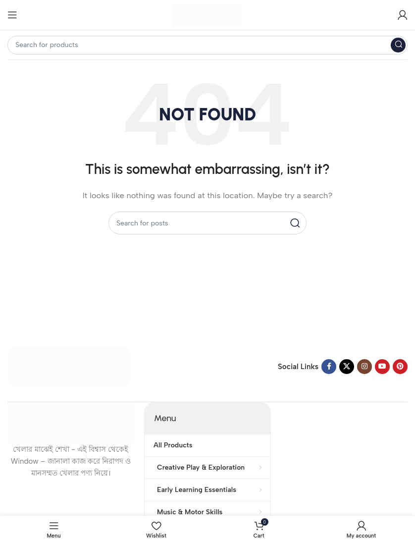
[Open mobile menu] (12, 15)
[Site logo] (207, 14)
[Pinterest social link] (400, 366)
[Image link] (69, 366)
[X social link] (346, 366)
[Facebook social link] (328, 366)
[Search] (207, 45)
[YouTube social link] (382, 366)
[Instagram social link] (364, 366)
